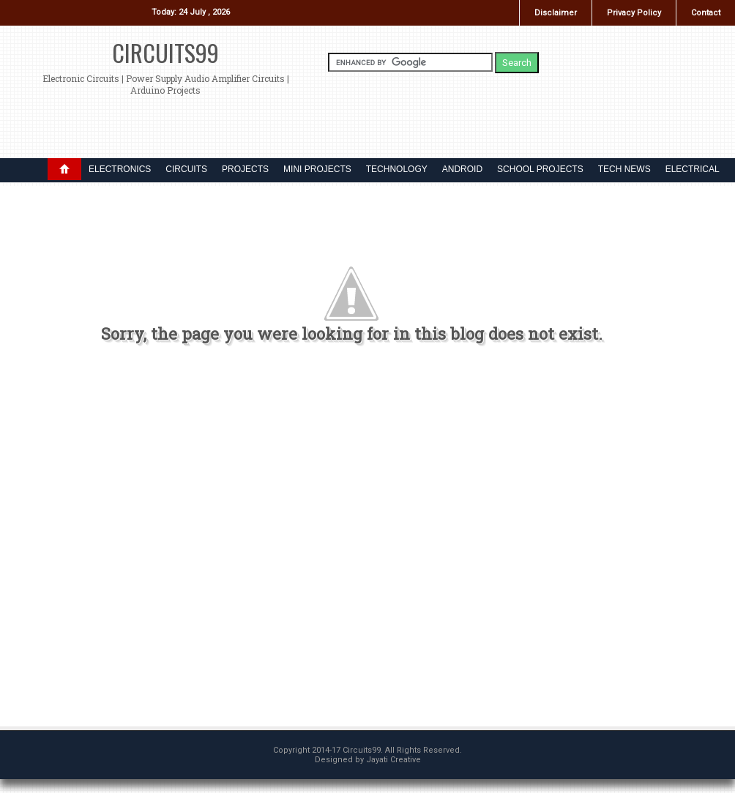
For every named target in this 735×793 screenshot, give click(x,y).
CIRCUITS (186, 169)
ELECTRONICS (120, 169)
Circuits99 (165, 52)
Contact (705, 13)
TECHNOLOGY (397, 169)
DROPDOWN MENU (64, 169)
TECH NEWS (624, 169)
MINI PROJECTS (317, 169)
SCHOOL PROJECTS (540, 169)
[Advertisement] (327, 542)
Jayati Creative (393, 759)
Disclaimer (555, 13)
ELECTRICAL (692, 169)
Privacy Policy (634, 13)
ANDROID (462, 169)
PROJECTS (245, 169)
